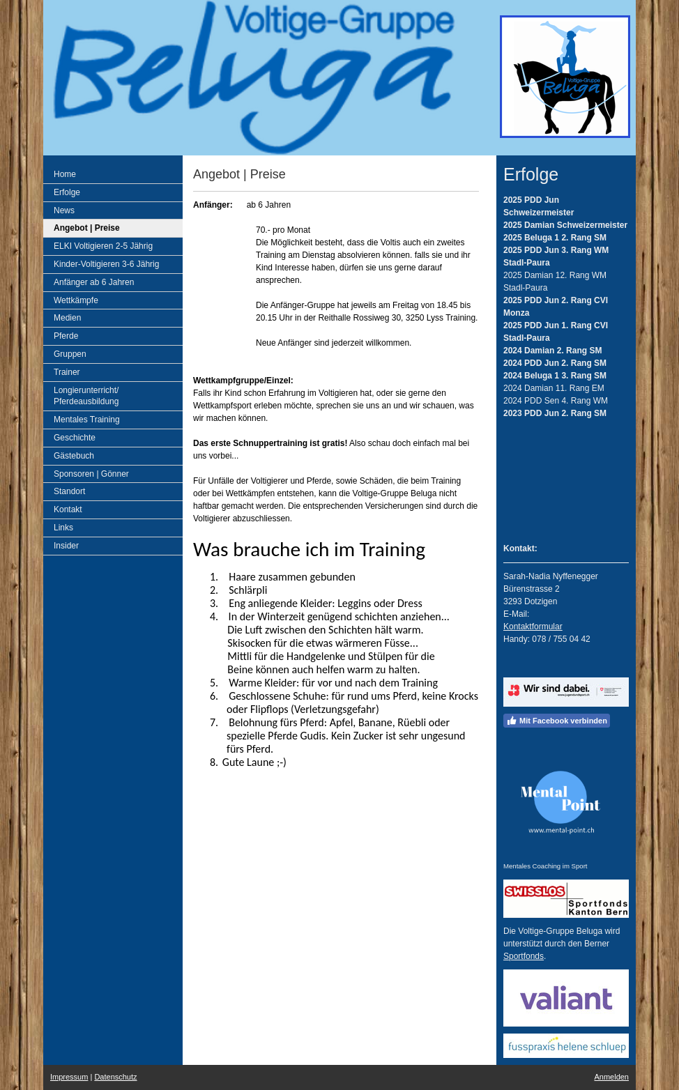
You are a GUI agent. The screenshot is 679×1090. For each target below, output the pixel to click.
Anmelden (611, 1077)
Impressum (69, 1077)
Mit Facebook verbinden (556, 720)
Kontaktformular (533, 626)
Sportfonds (523, 956)
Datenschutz (115, 1077)
